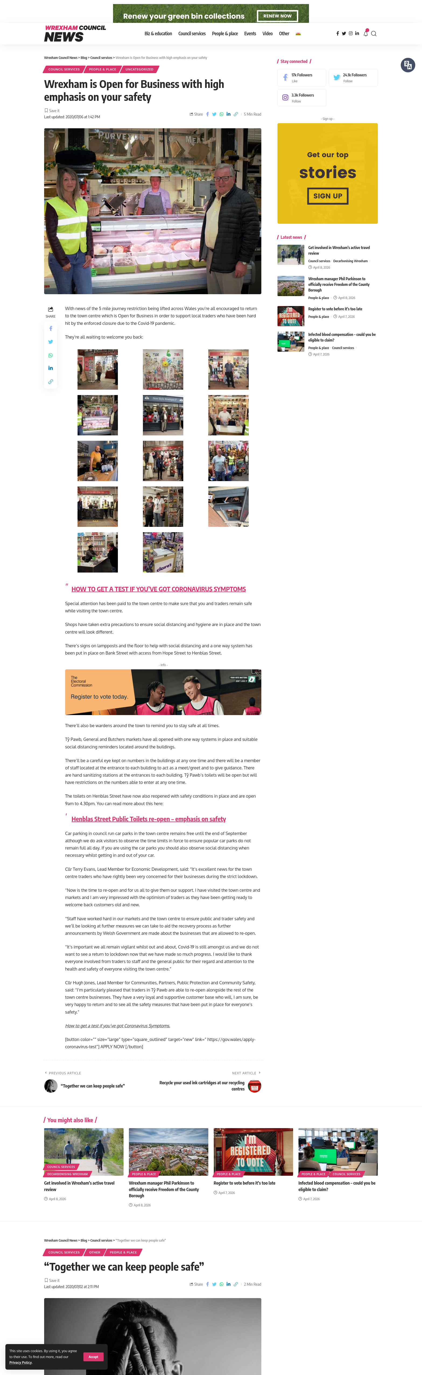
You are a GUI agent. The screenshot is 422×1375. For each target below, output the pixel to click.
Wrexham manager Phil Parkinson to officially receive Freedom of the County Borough (339, 292)
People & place (102, 81)
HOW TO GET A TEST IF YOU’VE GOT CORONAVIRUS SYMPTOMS (159, 600)
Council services (64, 81)
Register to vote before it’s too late (335, 316)
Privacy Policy (20, 1362)
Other (95, 1264)
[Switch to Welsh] (298, 45)
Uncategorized (140, 81)
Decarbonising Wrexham (350, 268)
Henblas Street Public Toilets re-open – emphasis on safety (149, 830)
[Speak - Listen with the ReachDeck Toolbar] (408, 65)
